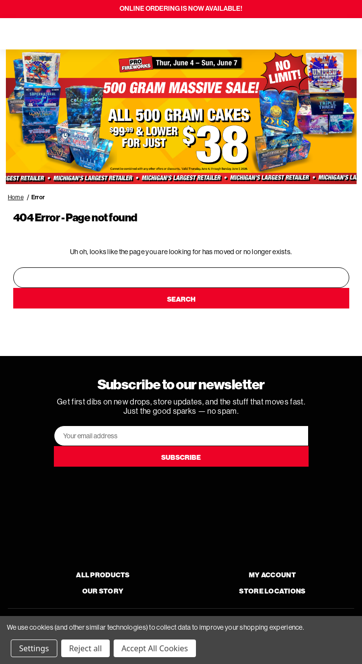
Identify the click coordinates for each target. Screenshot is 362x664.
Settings (34, 648)
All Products (102, 575)
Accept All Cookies (154, 648)
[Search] (35, 34)
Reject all (85, 648)
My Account (272, 575)
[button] (181, 117)
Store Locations (272, 591)
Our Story (103, 591)
